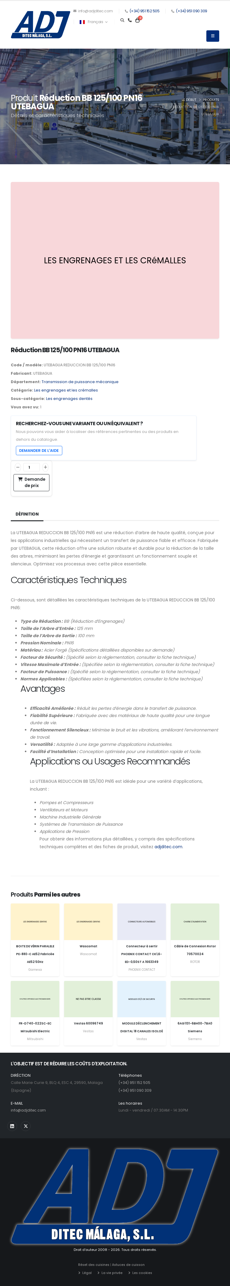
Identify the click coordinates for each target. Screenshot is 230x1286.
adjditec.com (168, 847)
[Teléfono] (130, 20)
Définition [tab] (28, 514)
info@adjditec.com (93, 11)
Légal (87, 1272)
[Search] (122, 20)
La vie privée (112, 1272)
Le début (189, 99)
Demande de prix (31, 482)
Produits (211, 99)
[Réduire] (18, 467)
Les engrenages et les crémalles (66, 390)
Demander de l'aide (39, 450)
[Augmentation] (45, 467)
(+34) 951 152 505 (144, 11)
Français (94, 21)
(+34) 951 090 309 (191, 11)
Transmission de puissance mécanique (80, 381)
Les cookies (142, 1272)
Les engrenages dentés (69, 398)
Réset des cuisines (94, 1264)
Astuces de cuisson (131, 1264)
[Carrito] (137, 20)
